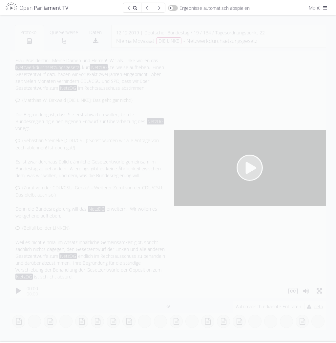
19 (196, 32)
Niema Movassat (135, 41)
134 (207, 32)
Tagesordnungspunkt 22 (240, 32)
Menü (318, 8)
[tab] (29, 38)
